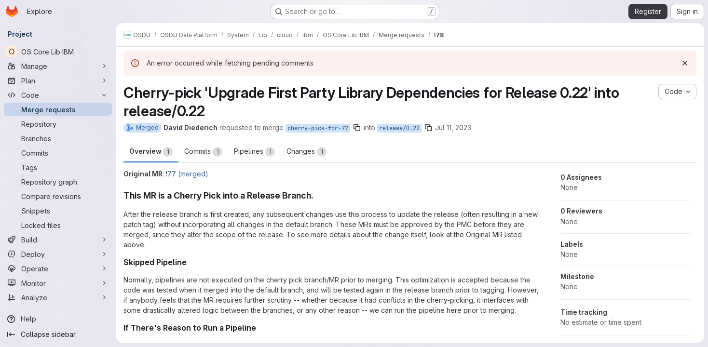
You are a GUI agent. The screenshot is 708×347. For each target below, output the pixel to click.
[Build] (58, 239)
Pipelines (254, 152)
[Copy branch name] (357, 127)
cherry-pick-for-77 (317, 128)
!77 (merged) (187, 174)
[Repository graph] (58, 181)
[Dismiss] (685, 63)
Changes (306, 152)
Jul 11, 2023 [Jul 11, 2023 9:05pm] (453, 127)
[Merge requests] (58, 109)
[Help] (58, 319)
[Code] (58, 95)
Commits (203, 152)
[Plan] (58, 80)
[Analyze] (58, 297)
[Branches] (58, 138)
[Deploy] (58, 254)
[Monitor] (58, 283)
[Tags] (58, 167)
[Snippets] (58, 210)
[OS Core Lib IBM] (58, 51)
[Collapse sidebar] (58, 334)
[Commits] (58, 153)
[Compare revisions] (58, 196)
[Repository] (58, 124)
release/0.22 (399, 128)
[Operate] (58, 268)
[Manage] (58, 66)
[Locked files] (58, 225)
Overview (151, 152)
